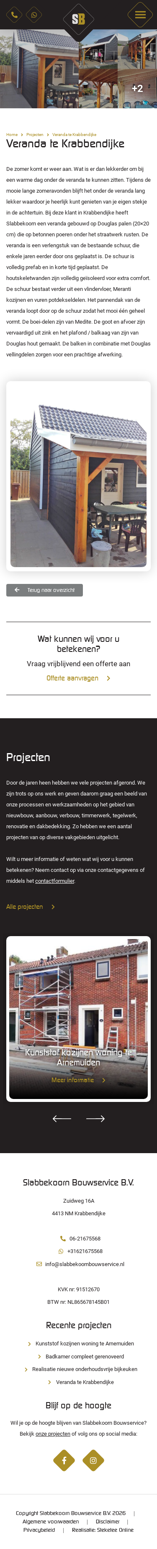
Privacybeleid (39, 1530)
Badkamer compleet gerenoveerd (78, 1356)
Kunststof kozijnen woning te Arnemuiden (78, 1343)
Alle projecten (30, 907)
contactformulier (54, 881)
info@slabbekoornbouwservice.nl (78, 1264)
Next (95, 1118)
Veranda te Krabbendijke (79, 1382)
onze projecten (53, 1434)
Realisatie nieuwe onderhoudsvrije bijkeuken (78, 1369)
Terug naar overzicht (45, 590)
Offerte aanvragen (78, 678)
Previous (62, 1118)
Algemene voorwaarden (51, 1521)
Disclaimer (107, 1521)
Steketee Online (115, 1530)
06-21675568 (78, 1238)
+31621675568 (79, 1251)
